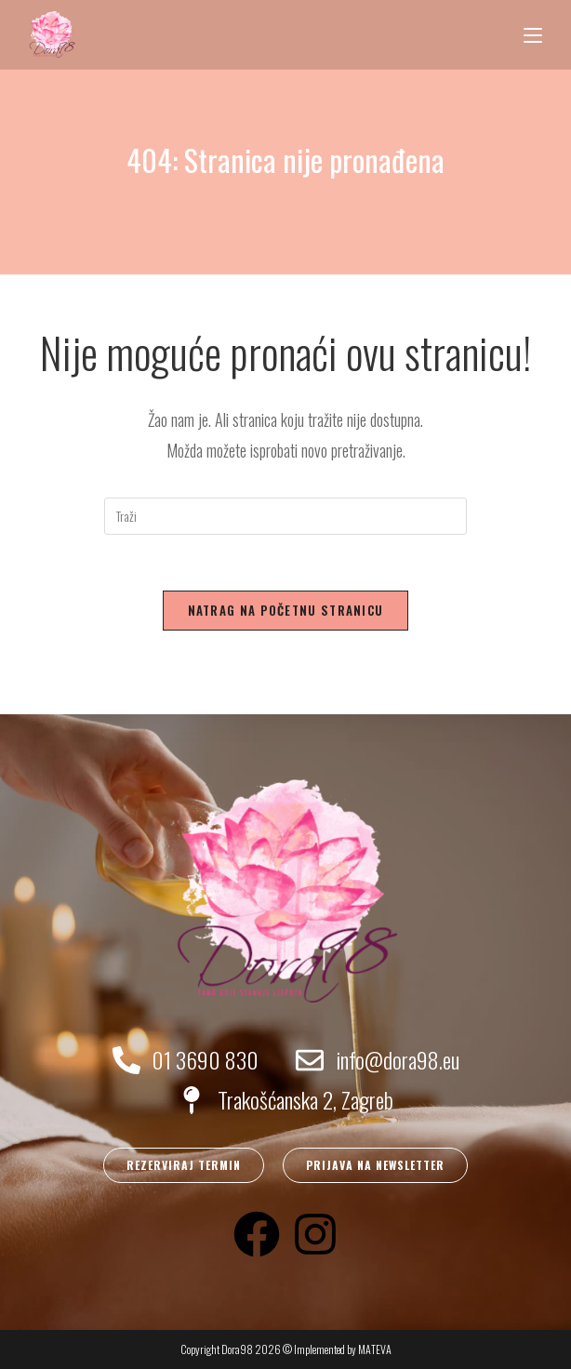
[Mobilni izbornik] (533, 34)
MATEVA (375, 1349)
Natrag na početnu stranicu (286, 610)
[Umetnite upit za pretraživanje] (285, 516)
